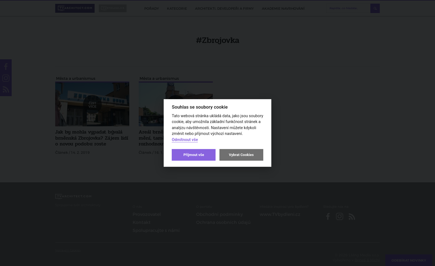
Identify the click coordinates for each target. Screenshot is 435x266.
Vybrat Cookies (241, 155)
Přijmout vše (193, 155)
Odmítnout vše (185, 139)
